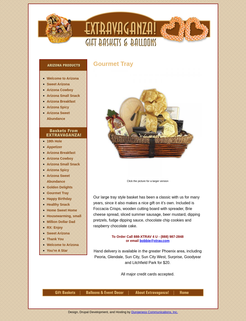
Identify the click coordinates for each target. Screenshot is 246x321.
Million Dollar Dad (61, 222)
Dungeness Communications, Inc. (154, 312)
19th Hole (54, 141)
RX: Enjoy (55, 227)
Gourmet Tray (58, 193)
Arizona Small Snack (63, 96)
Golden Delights (60, 187)
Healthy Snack (58, 204)
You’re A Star (57, 250)
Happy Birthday (59, 199)
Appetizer (54, 147)
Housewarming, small (64, 216)
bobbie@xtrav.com (155, 241)
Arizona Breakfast (61, 101)
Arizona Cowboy (60, 90)
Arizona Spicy (58, 107)
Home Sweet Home (62, 210)
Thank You (55, 239)
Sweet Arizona (58, 84)
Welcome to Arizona (63, 78)
